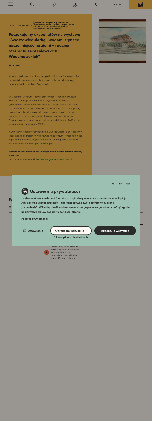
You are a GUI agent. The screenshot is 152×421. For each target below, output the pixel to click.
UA (120, 4)
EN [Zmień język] (120, 183)
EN (115, 4)
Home (11, 25)
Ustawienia (34, 231)
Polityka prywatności (34, 218)
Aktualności (23, 25)
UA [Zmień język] (128, 183)
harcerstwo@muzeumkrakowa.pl (54, 159)
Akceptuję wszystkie (115, 231)
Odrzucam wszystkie (71, 230)
